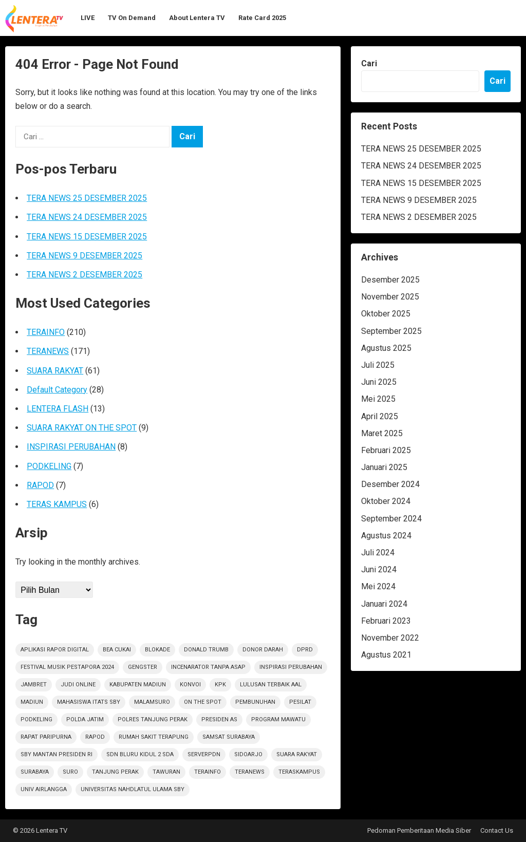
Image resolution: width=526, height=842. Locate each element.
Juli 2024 (377, 552)
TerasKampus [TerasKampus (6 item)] (299, 772)
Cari (369, 63)
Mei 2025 (378, 399)
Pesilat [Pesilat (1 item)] (300, 702)
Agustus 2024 (386, 535)
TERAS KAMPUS (57, 504)
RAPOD (40, 485)
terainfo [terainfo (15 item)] (207, 772)
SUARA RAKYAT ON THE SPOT (82, 428)
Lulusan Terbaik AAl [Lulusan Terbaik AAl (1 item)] (271, 684)
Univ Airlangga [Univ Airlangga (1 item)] (44, 789)
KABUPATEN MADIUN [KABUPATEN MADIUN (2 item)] (137, 684)
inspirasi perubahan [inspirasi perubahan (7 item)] (290, 667)
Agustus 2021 (386, 655)
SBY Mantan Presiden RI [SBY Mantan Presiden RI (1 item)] (56, 754)
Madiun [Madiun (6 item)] (32, 702)
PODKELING (49, 466)
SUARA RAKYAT (55, 371)
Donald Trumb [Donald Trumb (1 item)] (206, 649)
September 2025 (391, 331)
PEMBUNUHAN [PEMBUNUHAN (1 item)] (255, 702)
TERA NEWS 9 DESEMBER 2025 (84, 255)
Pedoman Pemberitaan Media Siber (419, 830)
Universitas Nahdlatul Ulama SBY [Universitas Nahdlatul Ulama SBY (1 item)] (132, 789)
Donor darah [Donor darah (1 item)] (262, 649)
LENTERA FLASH (57, 409)
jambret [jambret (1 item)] (34, 684)
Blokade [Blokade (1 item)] (157, 649)
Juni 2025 (379, 382)
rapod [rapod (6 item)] (95, 737)
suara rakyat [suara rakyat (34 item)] (296, 754)
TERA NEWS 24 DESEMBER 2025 (87, 217)
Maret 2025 (382, 433)
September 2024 (391, 518)
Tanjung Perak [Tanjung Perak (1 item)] (115, 772)
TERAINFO (46, 332)
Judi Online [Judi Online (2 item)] (78, 684)
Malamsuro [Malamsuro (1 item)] (152, 702)
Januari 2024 (384, 604)
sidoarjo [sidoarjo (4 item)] (248, 754)
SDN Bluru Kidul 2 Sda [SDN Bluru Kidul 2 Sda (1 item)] (140, 754)
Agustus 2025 (386, 348)
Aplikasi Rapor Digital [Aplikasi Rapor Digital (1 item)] (55, 649)
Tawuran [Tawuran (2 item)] (166, 772)
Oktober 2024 (385, 501)
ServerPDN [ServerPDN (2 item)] (203, 754)
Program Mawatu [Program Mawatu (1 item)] (278, 719)
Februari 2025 (386, 450)
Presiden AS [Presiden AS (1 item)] (219, 719)
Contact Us (496, 830)
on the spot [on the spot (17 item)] (202, 702)
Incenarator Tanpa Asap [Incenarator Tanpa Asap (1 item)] (208, 667)
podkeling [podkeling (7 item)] (36, 719)
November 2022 (390, 638)
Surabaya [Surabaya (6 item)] (35, 772)
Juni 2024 (379, 569)
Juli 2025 (377, 365)
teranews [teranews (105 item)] (250, 772)
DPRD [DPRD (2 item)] (305, 649)
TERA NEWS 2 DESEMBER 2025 (84, 274)
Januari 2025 (384, 467)
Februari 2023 (386, 621)
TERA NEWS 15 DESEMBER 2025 (87, 236)
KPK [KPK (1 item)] (220, 684)
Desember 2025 (390, 280)
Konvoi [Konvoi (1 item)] (190, 684)
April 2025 (379, 416)
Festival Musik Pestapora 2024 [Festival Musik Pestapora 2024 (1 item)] (67, 667)
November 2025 (390, 297)
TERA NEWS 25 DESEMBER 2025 (87, 198)
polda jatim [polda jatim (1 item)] (85, 719)
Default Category (57, 390)
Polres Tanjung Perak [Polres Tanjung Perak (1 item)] (152, 719)
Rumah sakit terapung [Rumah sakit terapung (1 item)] (154, 737)
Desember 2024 (390, 484)
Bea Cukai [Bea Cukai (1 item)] (117, 649)
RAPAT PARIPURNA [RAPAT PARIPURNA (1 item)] (46, 737)
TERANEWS (48, 351)
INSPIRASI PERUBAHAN (71, 447)
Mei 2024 (378, 586)
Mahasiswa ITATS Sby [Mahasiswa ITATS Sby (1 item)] (88, 702)
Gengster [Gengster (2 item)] (142, 667)
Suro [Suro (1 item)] (70, 772)
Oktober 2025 (385, 314)
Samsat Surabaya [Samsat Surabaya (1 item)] (228, 737)
